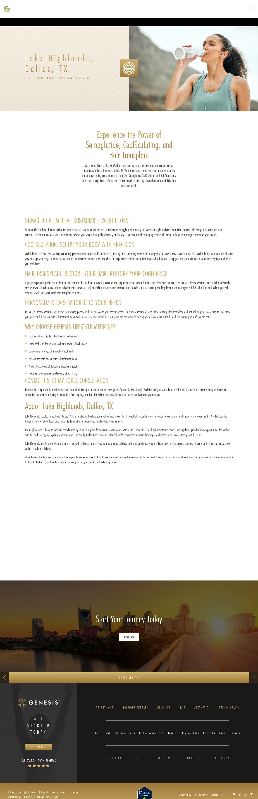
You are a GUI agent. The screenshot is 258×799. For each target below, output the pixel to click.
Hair (183, 708)
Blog (139, 758)
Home (28, 78)
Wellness (164, 708)
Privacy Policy (185, 795)
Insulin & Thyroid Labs (184, 733)
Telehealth (113, 758)
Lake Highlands (81, 78)
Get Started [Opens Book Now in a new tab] (39, 747)
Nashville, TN (129, 677)
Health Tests (103, 733)
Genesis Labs (217, 795)
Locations (193, 758)
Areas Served (57, 78)
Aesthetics (202, 708)
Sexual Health (229, 708)
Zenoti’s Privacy (201, 795)
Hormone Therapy (135, 708)
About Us (164, 758)
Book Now (222, 758)
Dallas (40, 78)
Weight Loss (105, 708)
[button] (233, 795)
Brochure (235, 733)
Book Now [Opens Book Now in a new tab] (129, 637)
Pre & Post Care (214, 733)
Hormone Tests (125, 733)
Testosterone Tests (152, 733)
